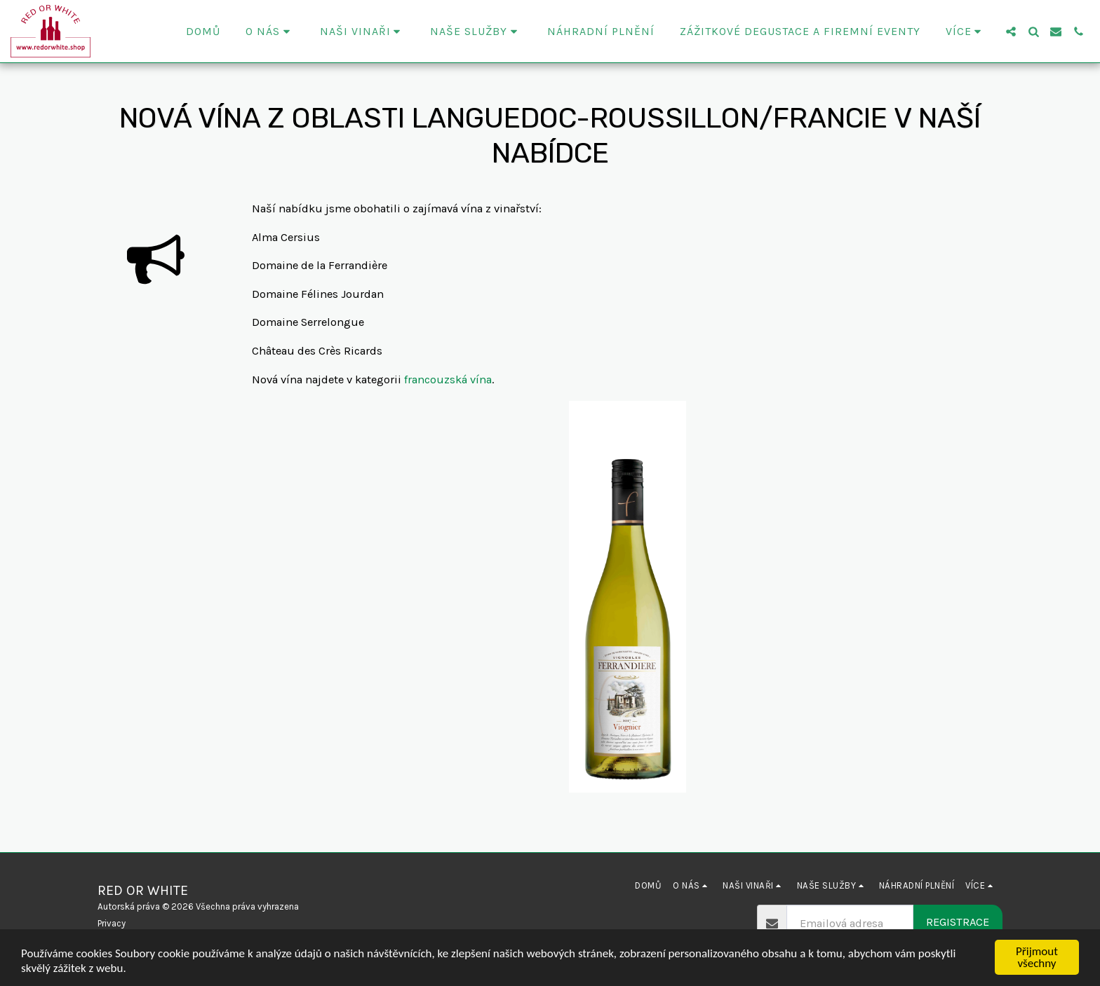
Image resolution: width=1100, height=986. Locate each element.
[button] (270, 31)
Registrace (957, 922)
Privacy (112, 923)
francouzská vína (448, 379)
